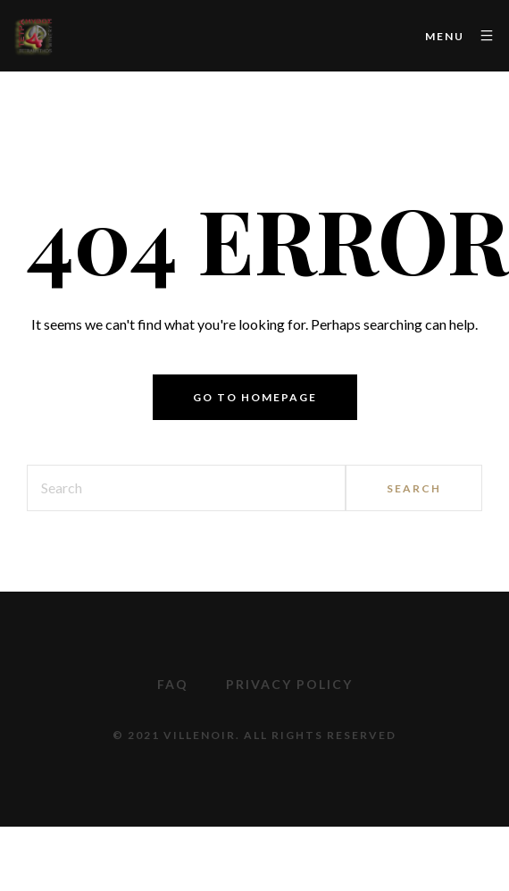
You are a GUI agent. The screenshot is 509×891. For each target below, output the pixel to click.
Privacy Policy (289, 684)
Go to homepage (255, 397)
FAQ (172, 684)
